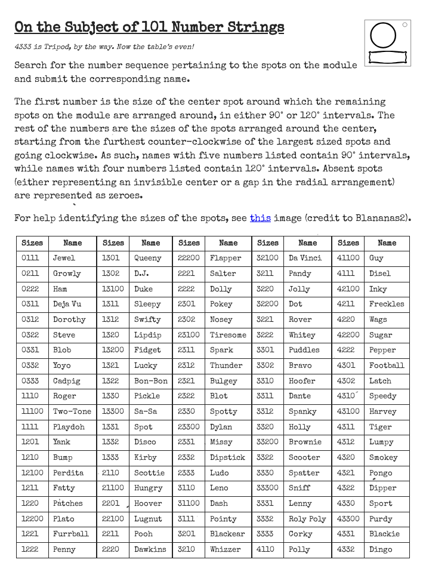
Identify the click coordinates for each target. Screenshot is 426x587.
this (260, 219)
